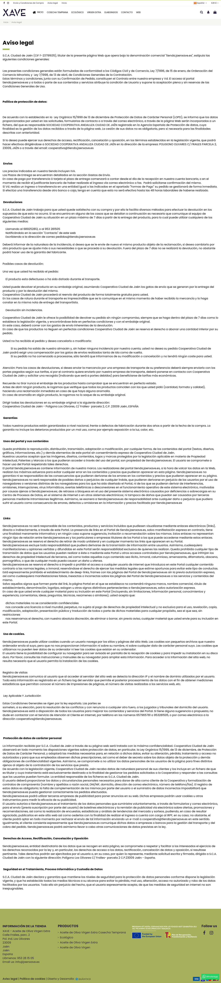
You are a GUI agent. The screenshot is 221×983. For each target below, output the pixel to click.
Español (200, 3)
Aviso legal (53, 3)
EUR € (214, 3)
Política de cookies (32, 979)
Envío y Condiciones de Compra (28, 3)
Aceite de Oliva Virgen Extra (79, 942)
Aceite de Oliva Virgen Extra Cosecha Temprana (93, 932)
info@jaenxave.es (27, 962)
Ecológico (66, 937)
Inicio (64, 3)
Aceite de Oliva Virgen (75, 947)
